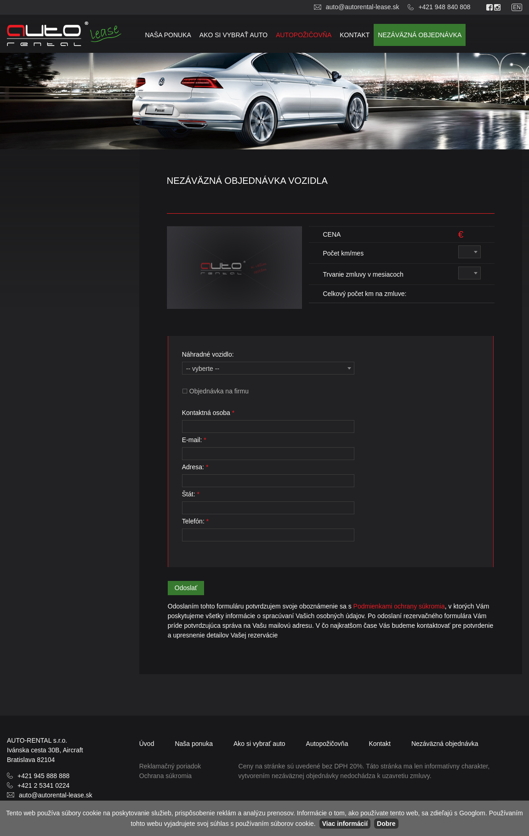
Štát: (190, 494)
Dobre (386, 823)
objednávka (419, 35)
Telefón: (195, 521)
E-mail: (194, 440)
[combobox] (469, 251)
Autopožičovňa (303, 35)
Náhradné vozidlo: (208, 354)
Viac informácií (345, 823)
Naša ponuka (168, 35)
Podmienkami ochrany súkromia (398, 606)
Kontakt (355, 35)
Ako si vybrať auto (233, 35)
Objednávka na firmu (219, 391)
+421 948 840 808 (444, 7)
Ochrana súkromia (165, 775)
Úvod (146, 743)
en (517, 7)
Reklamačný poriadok (170, 766)
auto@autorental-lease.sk (362, 7)
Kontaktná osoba (208, 412)
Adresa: (195, 467)
